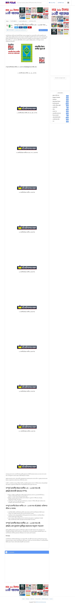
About (23, 598)
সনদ (53, 121)
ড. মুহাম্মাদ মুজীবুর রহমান (21, 30)
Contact (51, 598)
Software (54, 99)
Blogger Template (56, 97)
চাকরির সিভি (55, 107)
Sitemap (27, 598)
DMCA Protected (45, 598)
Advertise (32, 598)
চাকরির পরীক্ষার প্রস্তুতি (57, 105)
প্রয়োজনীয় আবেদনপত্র (57, 113)
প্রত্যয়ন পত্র (55, 111)
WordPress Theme (56, 101)
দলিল (54, 109)
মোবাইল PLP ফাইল (56, 119)
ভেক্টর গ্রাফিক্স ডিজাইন (56, 117)
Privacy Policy (38, 598)
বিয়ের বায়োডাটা (55, 115)
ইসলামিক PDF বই (10, 30)
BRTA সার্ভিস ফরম (56, 95)
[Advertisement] (60, 56)
